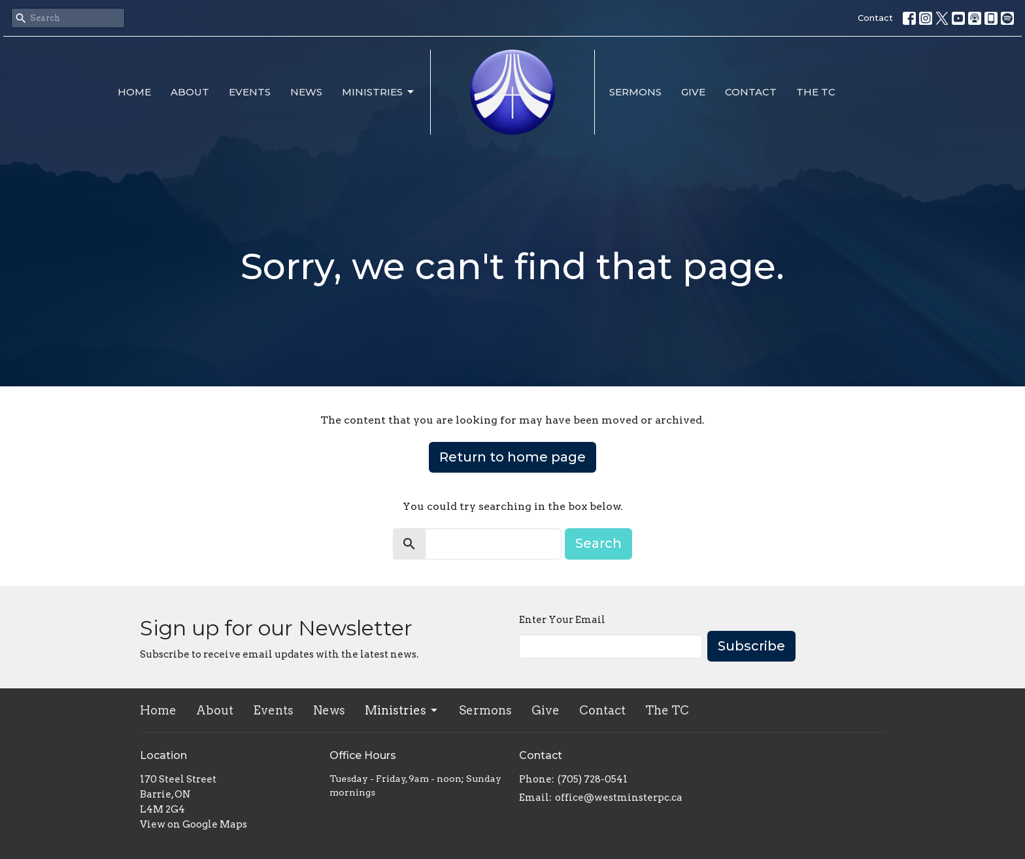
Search (598, 543)
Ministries (379, 92)
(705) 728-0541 (593, 779)
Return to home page (512, 457)
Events (250, 92)
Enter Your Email (562, 620)
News (306, 92)
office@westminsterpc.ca (618, 797)
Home (134, 92)
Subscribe (751, 646)
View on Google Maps (193, 824)
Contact (875, 17)
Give (693, 92)
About (190, 92)
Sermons (635, 92)
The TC (815, 92)
